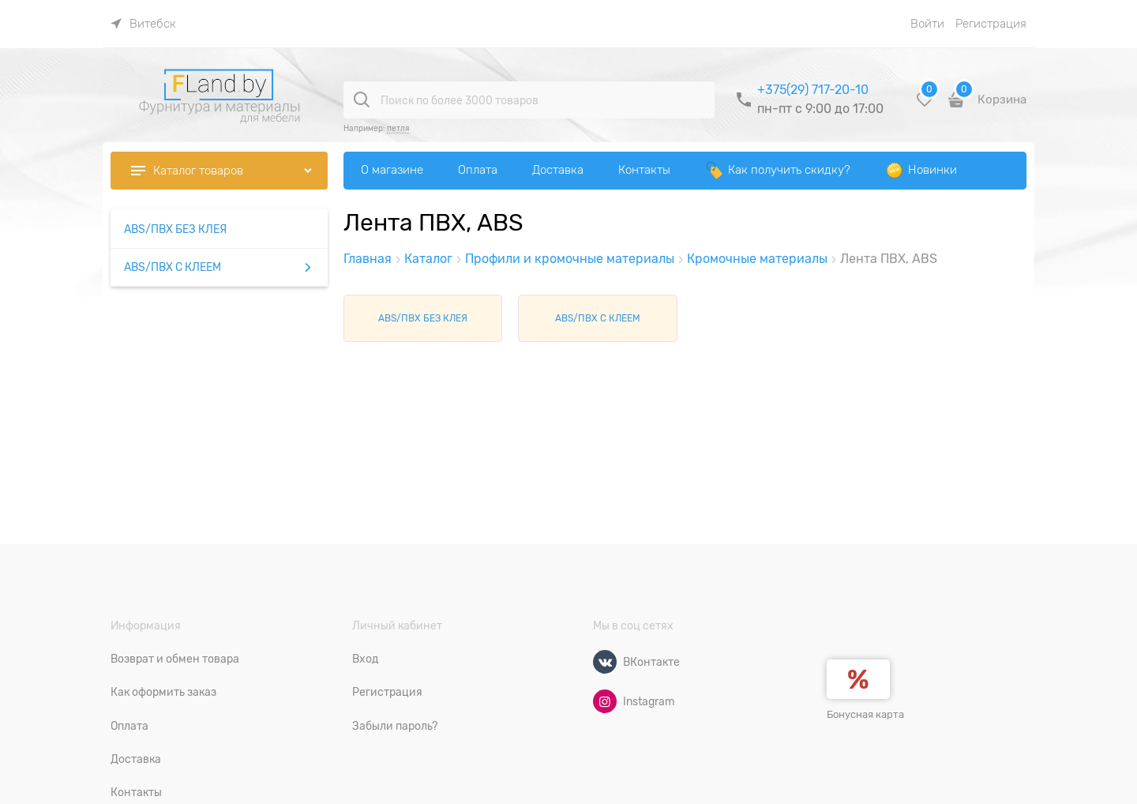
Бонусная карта (865, 714)
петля (398, 128)
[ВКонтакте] (605, 662)
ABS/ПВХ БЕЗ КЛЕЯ (422, 318)
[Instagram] (605, 701)
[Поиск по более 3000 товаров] (361, 99)
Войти (927, 23)
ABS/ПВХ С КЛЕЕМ (597, 318)
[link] (143, 23)
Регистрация (990, 23)
